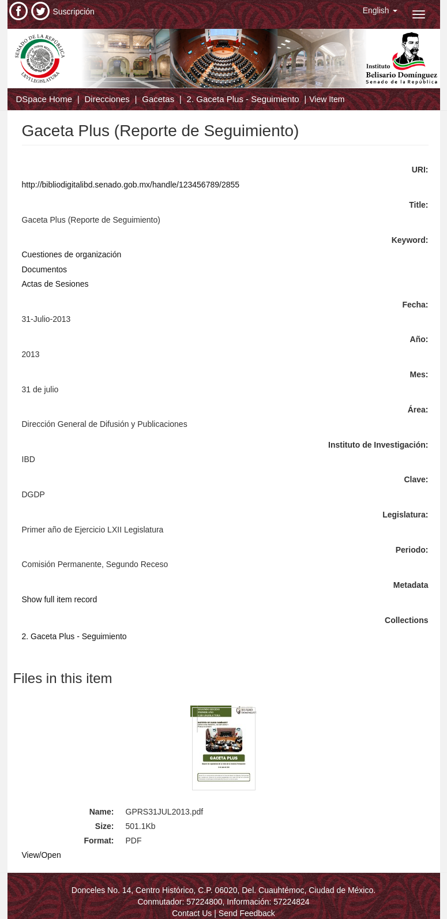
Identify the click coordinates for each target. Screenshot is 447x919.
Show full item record (59, 599)
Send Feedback (247, 913)
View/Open (41, 855)
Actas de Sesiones (55, 283)
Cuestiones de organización (72, 254)
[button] (380, 10)
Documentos (44, 269)
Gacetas (158, 99)
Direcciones (106, 99)
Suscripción (74, 11)
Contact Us (192, 913)
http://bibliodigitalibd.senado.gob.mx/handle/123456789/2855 (131, 184)
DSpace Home (44, 99)
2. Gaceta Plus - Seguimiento (243, 99)
